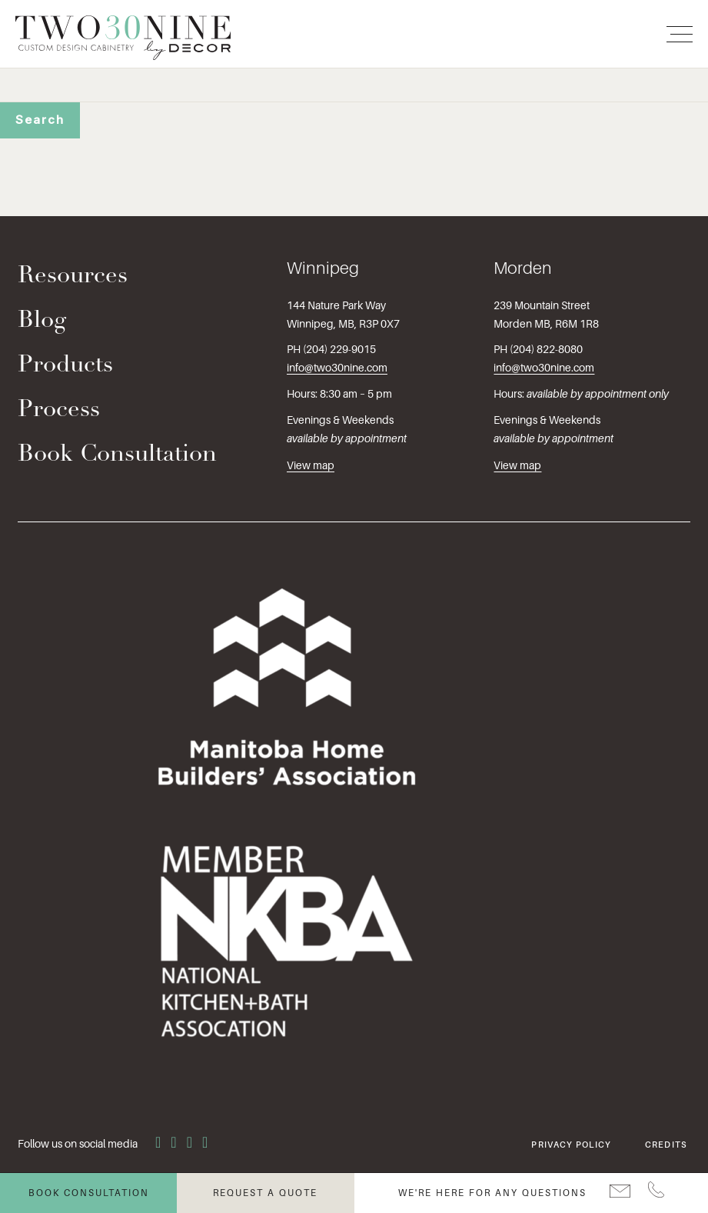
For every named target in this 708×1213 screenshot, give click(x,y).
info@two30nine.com (337, 368)
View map (310, 465)
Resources (73, 276)
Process (59, 410)
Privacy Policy (571, 1144)
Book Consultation (117, 455)
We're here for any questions (492, 1193)
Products (65, 366)
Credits (666, 1144)
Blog (42, 321)
